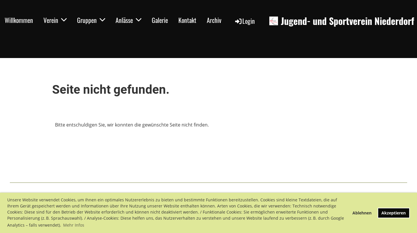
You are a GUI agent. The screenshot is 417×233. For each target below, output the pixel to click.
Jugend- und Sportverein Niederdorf (347, 21)
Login (244, 21)
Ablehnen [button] (362, 213)
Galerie (160, 20)
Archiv (214, 20)
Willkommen (19, 20)
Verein (55, 20)
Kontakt (187, 20)
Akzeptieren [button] (393, 213)
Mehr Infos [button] (73, 225)
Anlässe (128, 20)
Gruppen (91, 20)
